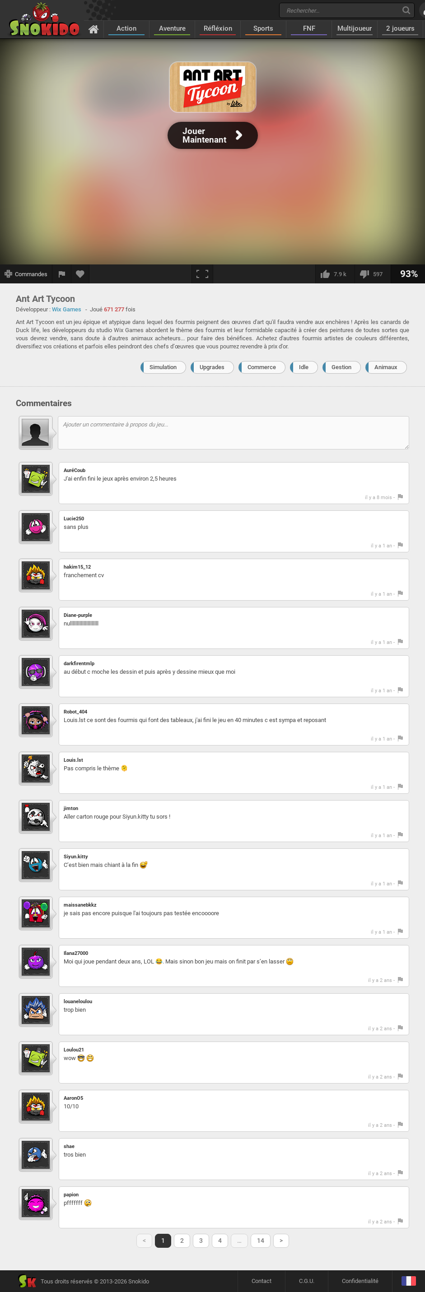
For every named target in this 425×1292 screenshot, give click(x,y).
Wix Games (66, 309)
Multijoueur (354, 28)
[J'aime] (335, 273)
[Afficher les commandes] (26, 273)
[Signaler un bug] (61, 273)
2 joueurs (400, 28)
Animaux (385, 367)
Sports (263, 28)
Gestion (341, 367)
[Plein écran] (202, 273)
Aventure (172, 28)
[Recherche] (406, 10)
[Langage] (408, 1281)
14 (260, 1240)
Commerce (262, 367)
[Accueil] (94, 29)
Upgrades (212, 367)
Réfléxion (218, 28)
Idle (303, 367)
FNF (309, 28)
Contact (261, 1281)
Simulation (163, 367)
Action (126, 28)
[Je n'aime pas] (373, 273)
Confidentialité (360, 1281)
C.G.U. (306, 1281)
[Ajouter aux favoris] (80, 273)
